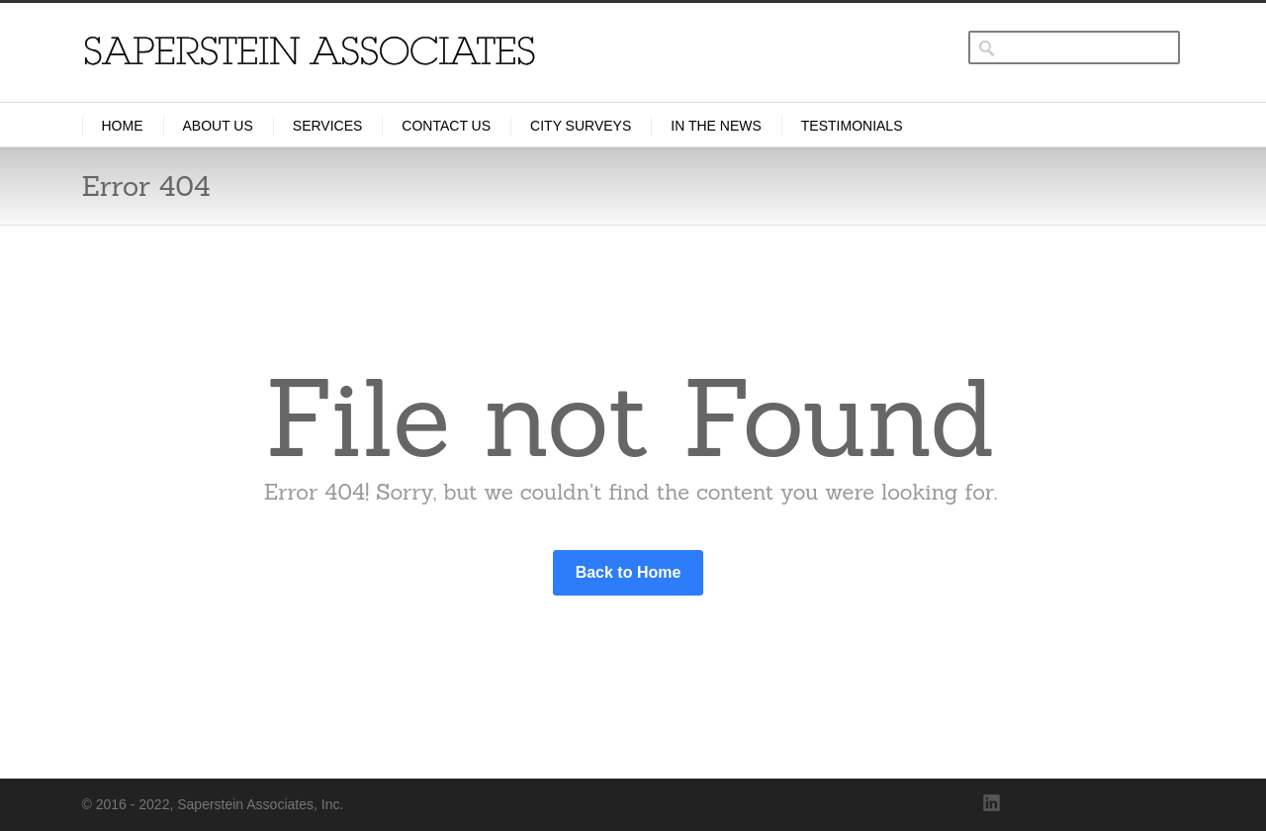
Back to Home (628, 572)
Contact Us (446, 126)
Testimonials (852, 126)
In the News (716, 126)
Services (328, 126)
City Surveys (580, 126)
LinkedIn (992, 803)
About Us (218, 126)
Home (122, 126)
